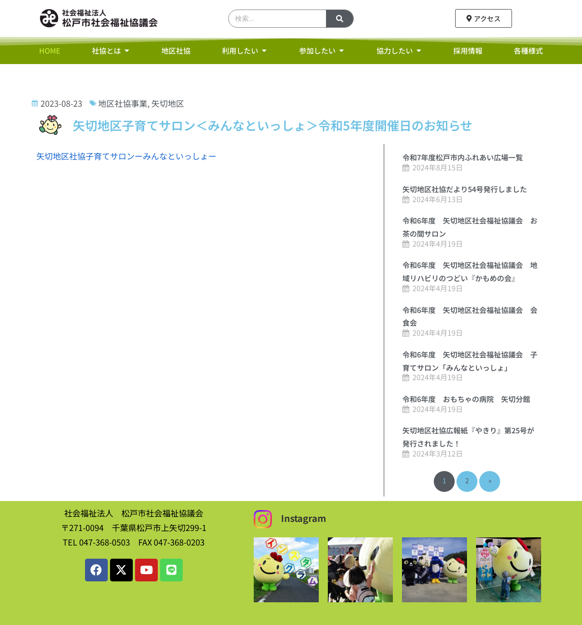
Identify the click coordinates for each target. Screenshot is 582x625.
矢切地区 (167, 103)
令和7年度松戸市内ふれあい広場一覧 (462, 157)
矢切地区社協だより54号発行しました (464, 189)
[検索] (339, 18)
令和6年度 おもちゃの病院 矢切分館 (466, 398)
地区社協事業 (122, 103)
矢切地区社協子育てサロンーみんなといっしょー (126, 156)
